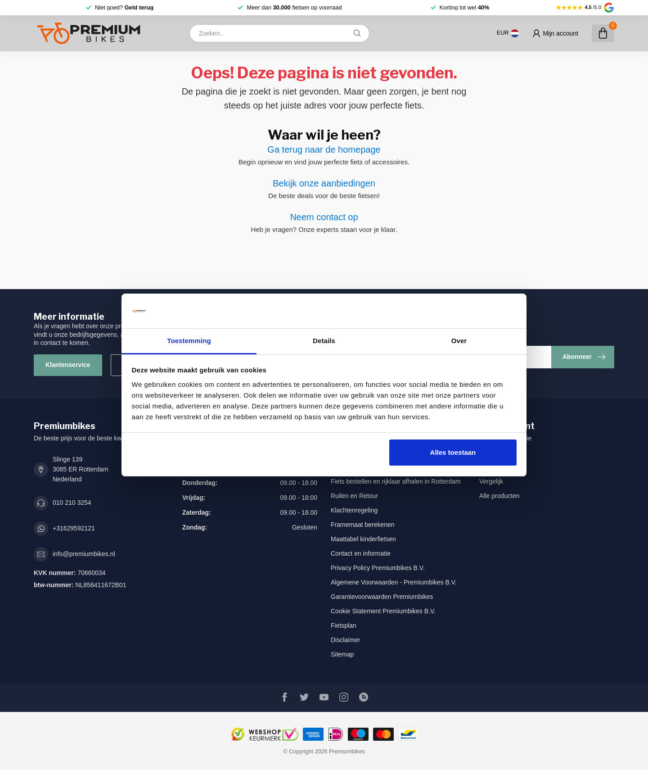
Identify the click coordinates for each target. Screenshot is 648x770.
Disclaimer (345, 639)
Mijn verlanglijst (500, 467)
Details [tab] (324, 340)
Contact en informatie (361, 553)
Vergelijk (491, 481)
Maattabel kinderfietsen (363, 539)
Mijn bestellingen (502, 452)
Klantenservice (67, 364)
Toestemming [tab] (189, 340)
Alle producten (499, 495)
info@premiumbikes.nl (84, 553)
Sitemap (342, 654)
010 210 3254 (72, 502)
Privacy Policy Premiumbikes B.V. (378, 567)
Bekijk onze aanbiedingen (324, 183)
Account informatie (505, 438)
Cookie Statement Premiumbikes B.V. (383, 611)
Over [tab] (459, 340)
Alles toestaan (453, 452)
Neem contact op (324, 217)
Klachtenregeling (354, 510)
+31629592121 (74, 528)
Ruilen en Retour (354, 495)
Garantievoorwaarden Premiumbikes (382, 596)
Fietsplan (343, 625)
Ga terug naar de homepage (323, 149)
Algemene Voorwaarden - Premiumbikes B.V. (394, 582)
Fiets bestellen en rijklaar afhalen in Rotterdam (396, 481)
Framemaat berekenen (363, 524)
